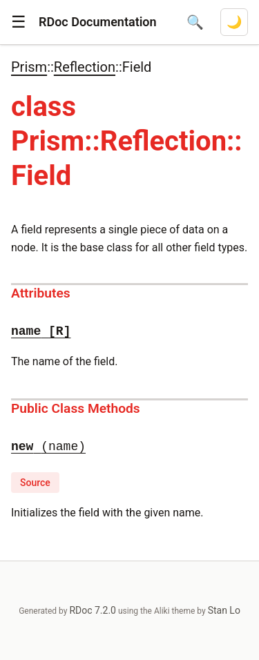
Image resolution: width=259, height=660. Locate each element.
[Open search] (195, 22)
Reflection (84, 67)
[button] (18, 22)
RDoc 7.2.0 (92, 610)
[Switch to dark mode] (234, 22)
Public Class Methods (75, 408)
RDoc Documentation (98, 21)
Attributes (40, 293)
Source (35, 482)
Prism (29, 67)
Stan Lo (224, 610)
